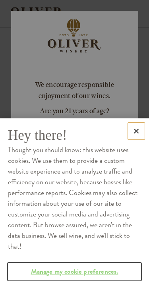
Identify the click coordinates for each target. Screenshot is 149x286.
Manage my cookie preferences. (74, 276)
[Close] (136, 136)
